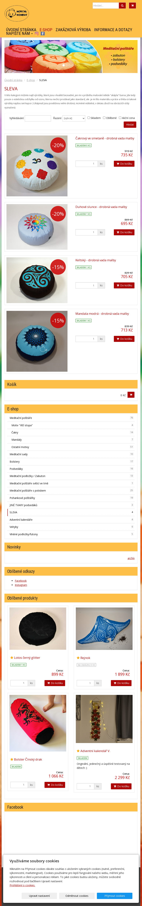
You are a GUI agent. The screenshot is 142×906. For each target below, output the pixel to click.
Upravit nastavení (57, 896)
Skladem (96, 118)
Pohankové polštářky (72, 498)
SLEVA (72, 512)
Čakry (72, 432)
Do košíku (124, 163)
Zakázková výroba (73, 30)
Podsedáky (72, 469)
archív (131, 558)
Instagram (36, 33)
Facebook (43, 33)
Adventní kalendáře (72, 519)
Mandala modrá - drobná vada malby (102, 313)
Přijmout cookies (118, 896)
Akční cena (128, 118)
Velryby (72, 527)
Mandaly (72, 439)
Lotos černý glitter (27, 657)
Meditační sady (72, 454)
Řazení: (57, 118)
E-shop (46, 30)
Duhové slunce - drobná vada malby (101, 207)
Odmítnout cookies (87, 896)
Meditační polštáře (72, 418)
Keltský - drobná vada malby (95, 260)
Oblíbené (111, 118)
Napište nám (19, 33)
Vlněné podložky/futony (72, 534)
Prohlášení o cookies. (22, 885)
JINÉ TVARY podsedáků (72, 505)
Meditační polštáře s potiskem (72, 490)
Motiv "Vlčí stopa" (72, 425)
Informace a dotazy (113, 30)
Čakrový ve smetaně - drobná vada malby (104, 138)
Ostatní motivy (72, 447)
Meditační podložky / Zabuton (72, 476)
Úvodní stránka (21, 30)
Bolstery (72, 461)
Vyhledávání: (16, 118)
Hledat (130, 124)
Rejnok (85, 658)
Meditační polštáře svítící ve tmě (72, 483)
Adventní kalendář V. (95, 751)
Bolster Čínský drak (28, 759)
